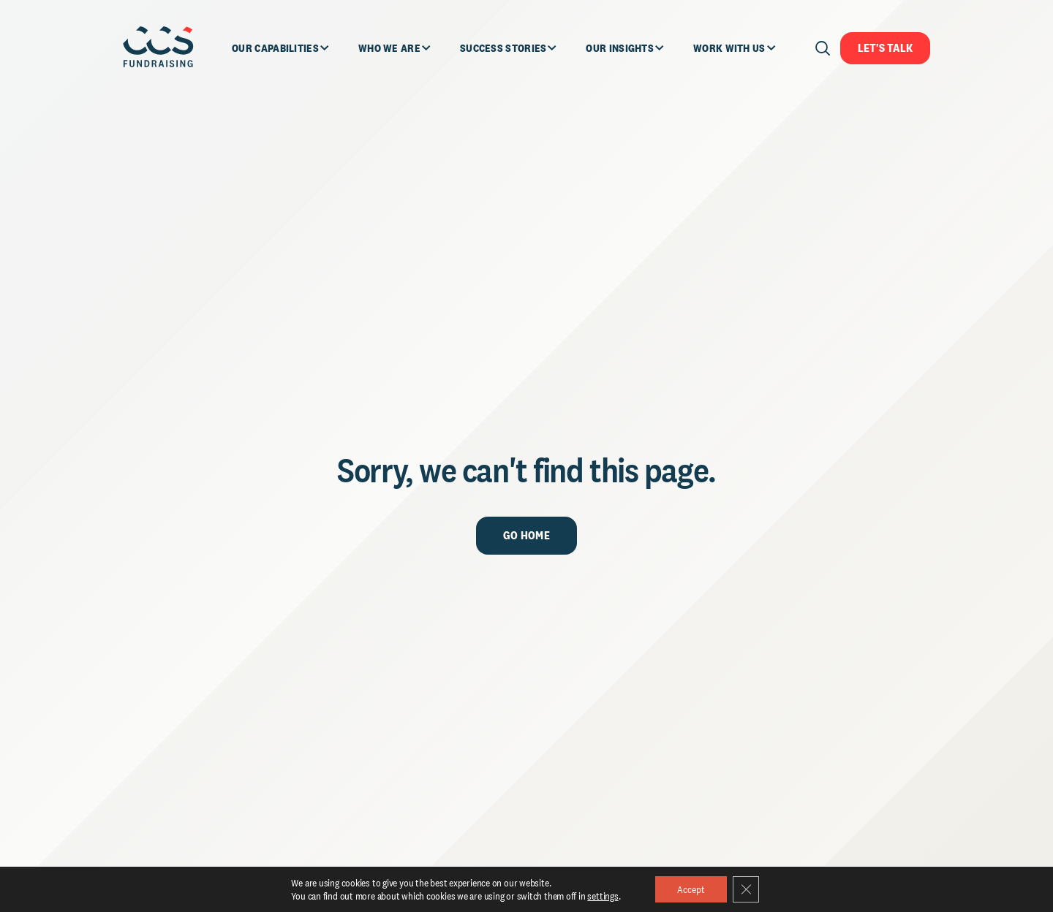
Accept (691, 889)
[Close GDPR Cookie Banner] (746, 889)
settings (602, 895)
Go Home (526, 535)
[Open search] (822, 48)
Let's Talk (885, 48)
